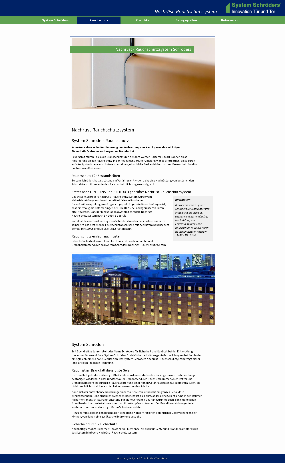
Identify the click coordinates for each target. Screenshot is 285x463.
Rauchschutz (98, 20)
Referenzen (229, 20)
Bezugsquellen (186, 20)
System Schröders (55, 20)
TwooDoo (161, 458)
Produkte (142, 20)
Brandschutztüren (118, 157)
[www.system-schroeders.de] (252, 8)
